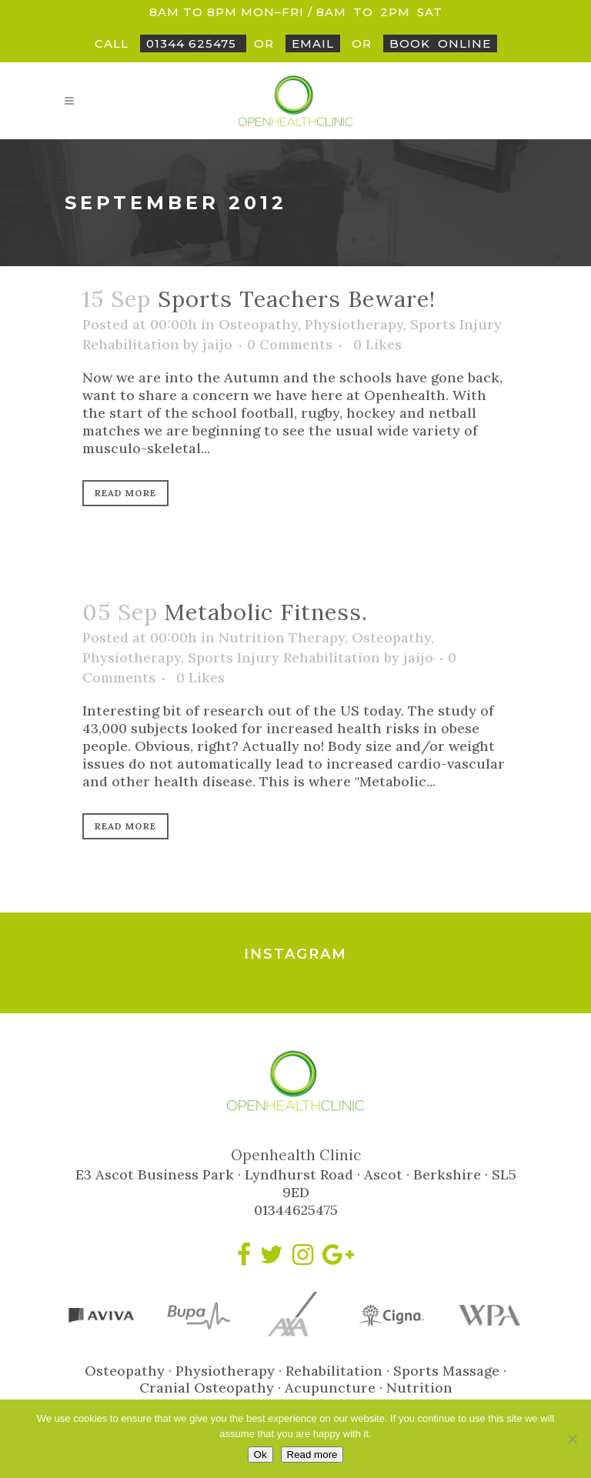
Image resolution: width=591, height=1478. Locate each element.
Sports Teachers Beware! (297, 299)
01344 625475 (193, 43)
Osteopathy (258, 324)
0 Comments (289, 344)
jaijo (217, 344)
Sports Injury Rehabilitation (284, 657)
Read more (312, 1454)
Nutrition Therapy (282, 637)
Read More (125, 493)
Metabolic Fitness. (266, 612)
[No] (571, 1438)
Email (313, 43)
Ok (260, 1454)
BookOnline (440, 43)
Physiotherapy (354, 324)
